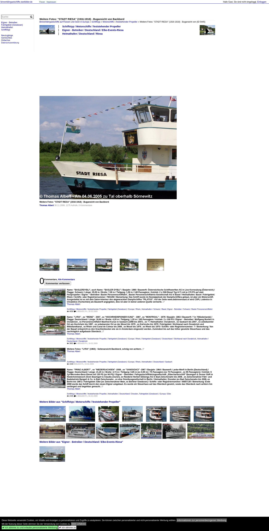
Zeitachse (5, 40)
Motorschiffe (108, 22)
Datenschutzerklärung (10, 43)
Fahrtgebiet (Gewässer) (12, 25)
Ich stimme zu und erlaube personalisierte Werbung (29, 527)
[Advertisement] (142, 65)
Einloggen (261, 2)
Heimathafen (7, 27)
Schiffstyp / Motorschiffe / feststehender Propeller (91, 26)
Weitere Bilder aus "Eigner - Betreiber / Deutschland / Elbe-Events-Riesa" (81, 442)
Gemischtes (6, 38)
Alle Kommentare (66, 279)
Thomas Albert (46, 205)
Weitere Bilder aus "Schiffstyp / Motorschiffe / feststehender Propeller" (79, 401)
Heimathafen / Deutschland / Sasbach (157, 362)
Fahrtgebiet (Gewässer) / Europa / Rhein (124, 309)
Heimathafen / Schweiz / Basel (154, 309)
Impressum (51, 2)
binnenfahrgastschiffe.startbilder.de (16, 2)
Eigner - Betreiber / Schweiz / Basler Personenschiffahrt (189, 309)
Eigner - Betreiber (9, 22)
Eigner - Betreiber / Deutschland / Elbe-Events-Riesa (93, 30)
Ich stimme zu (67, 527)
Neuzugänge (7, 35)
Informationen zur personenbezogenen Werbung (201, 520)
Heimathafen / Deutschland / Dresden (123, 394)
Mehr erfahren (79, 524)
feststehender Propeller (126, 22)
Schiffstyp (95, 22)
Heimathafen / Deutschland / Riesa (82, 33)
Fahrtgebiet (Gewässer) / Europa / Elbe (155, 394)
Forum (42, 2)
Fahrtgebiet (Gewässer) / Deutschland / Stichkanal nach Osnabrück (169, 339)
